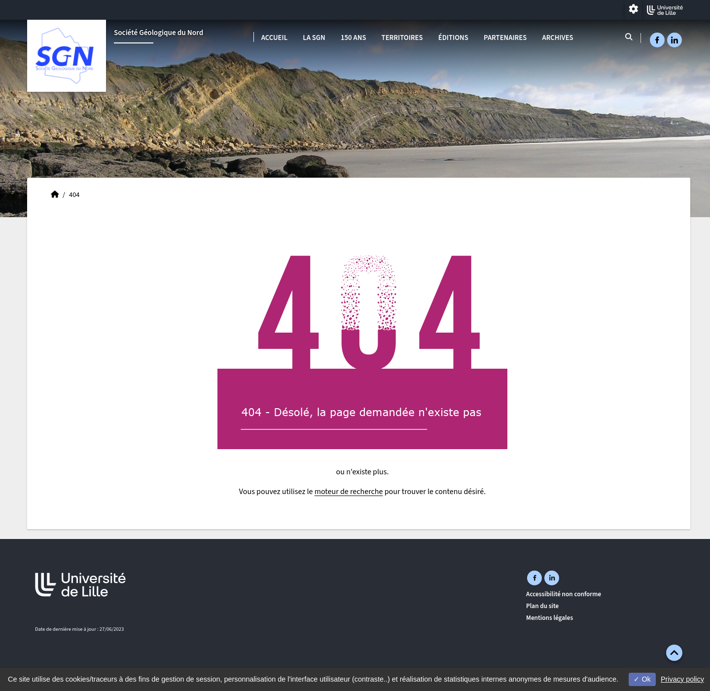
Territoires (402, 38)
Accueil (274, 38)
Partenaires (505, 38)
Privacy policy (682, 679)
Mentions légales (549, 617)
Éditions (453, 38)
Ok (642, 679)
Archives (557, 38)
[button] (674, 652)
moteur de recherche (349, 491)
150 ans (353, 38)
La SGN (314, 38)
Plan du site (542, 606)
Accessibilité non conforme (563, 594)
